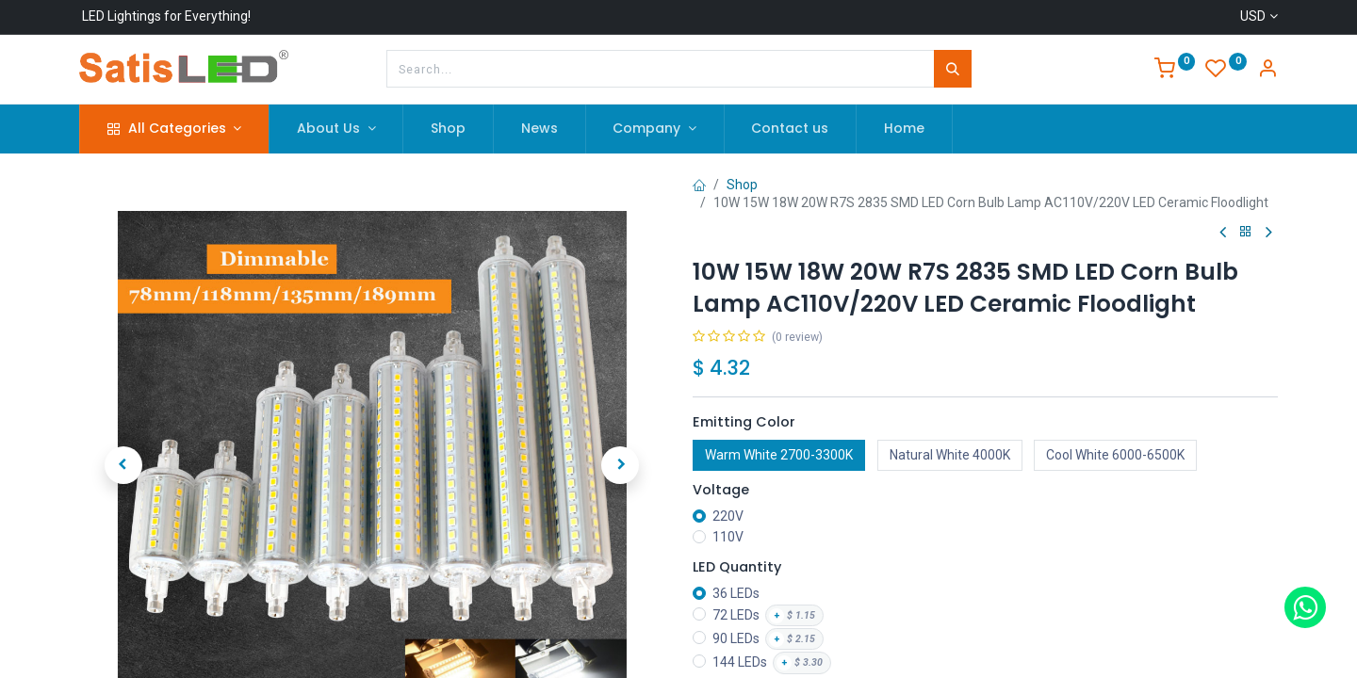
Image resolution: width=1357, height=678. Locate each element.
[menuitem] (448, 129)
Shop (742, 184)
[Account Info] (1267, 70)
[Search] (953, 69)
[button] (123, 430)
